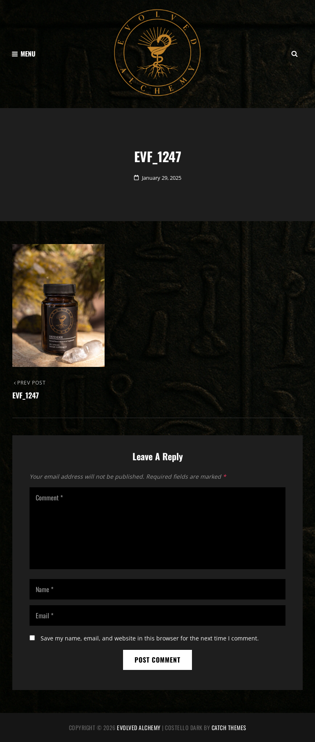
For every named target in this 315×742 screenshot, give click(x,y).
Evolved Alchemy (139, 727)
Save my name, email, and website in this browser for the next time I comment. (150, 638)
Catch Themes (229, 727)
